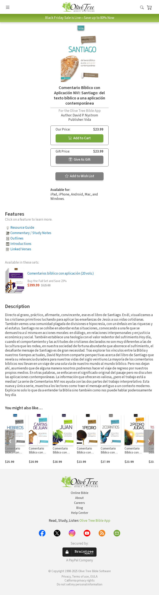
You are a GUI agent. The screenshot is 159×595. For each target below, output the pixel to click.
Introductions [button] (20, 243)
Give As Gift (80, 159)
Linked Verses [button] (20, 249)
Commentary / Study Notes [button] (30, 233)
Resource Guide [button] (22, 227)
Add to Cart (79, 138)
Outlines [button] (16, 238)
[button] (142, 8)
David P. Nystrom (85, 115)
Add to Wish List (79, 176)
